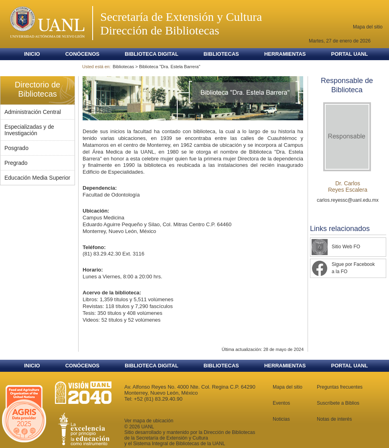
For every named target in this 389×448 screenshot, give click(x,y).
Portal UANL (349, 54)
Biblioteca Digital (151, 54)
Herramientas (285, 54)
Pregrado (16, 163)
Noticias (281, 419)
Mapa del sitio (368, 27)
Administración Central (32, 112)
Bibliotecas (221, 54)
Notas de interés (334, 419)
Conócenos (82, 54)
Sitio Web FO (346, 246)
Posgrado (16, 148)
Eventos (281, 403)
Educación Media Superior (37, 177)
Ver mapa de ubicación (148, 421)
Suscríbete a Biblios (338, 403)
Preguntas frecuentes (340, 387)
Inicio (32, 54)
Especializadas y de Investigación (29, 130)
